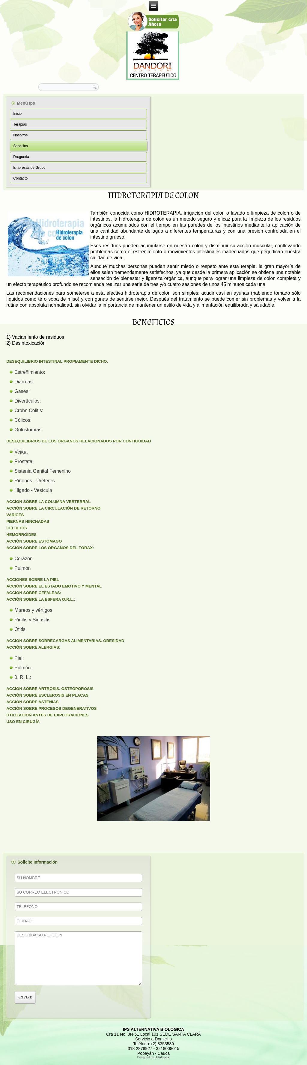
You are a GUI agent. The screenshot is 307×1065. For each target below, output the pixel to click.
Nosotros (20, 135)
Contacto (20, 178)
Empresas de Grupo (29, 167)
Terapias (20, 124)
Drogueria (21, 157)
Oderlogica (162, 1057)
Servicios (20, 146)
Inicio (17, 114)
